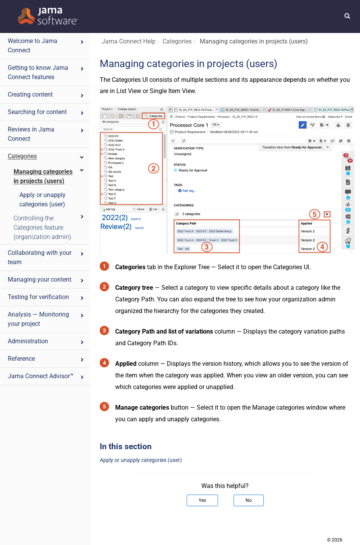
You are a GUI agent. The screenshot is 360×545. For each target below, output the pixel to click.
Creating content (46, 94)
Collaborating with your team (46, 257)
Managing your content (46, 279)
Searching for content (46, 112)
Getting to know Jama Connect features (46, 72)
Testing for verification (46, 297)
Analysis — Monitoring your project (46, 319)
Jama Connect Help (129, 41)
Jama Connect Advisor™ (46, 376)
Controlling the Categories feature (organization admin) (49, 227)
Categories (46, 156)
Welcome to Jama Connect (46, 45)
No (249, 500)
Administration (46, 341)
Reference (46, 358)
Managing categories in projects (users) (49, 176)
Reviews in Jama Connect (46, 134)
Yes (202, 500)
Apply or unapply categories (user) (42, 199)
